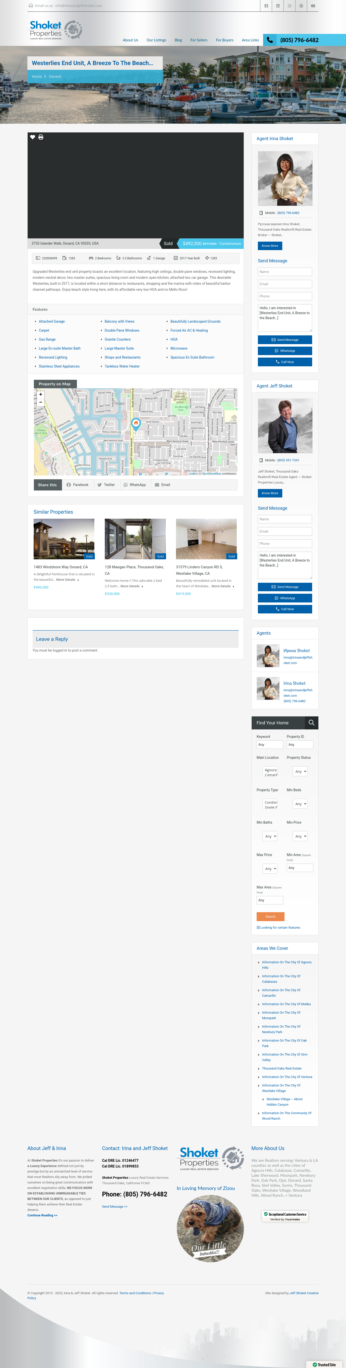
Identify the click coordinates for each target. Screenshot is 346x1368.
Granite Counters (118, 339)
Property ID (295, 737)
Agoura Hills (270, 770)
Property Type (267, 790)
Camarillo (270, 775)
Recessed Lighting (53, 357)
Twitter (106, 485)
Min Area (299, 857)
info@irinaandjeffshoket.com (78, 5)
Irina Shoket (295, 683)
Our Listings (156, 40)
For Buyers (224, 40)
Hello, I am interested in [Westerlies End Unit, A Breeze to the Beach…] (285, 318)
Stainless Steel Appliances (59, 366)
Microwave (179, 348)
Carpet (44, 330)
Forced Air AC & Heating (189, 330)
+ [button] (40, 395)
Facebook (77, 485)
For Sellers (198, 40)
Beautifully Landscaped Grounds (196, 321)
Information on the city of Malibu (286, 1004)
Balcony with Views (120, 321)
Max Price (264, 855)
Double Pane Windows (122, 330)
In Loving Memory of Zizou (206, 1188)
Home (37, 76)
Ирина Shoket (297, 650)
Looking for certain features (278, 927)
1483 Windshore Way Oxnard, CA (61, 567)
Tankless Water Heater (122, 366)
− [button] (40, 402)
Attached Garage (52, 321)
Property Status (299, 758)
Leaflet (193, 473)
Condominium (270, 802)
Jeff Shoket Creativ (303, 1293)
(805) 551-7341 (288, 460)
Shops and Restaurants (123, 357)
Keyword (263, 737)
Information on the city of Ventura (287, 1077)
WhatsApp (135, 485)
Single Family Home (270, 807)
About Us (130, 40)
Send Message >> (114, 1206)
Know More (270, 246)
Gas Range (47, 339)
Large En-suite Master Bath (60, 348)
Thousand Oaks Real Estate (281, 1068)
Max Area (269, 889)
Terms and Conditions (135, 1293)
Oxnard (55, 76)
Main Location (268, 758)
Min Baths (264, 822)
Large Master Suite (119, 348)
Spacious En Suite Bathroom (192, 357)
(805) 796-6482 (300, 40)
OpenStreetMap (211, 473)
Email (162, 485)
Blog (178, 40)
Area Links (250, 40)
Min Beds (294, 790)
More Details (67, 579)
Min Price (294, 822)
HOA (174, 339)
